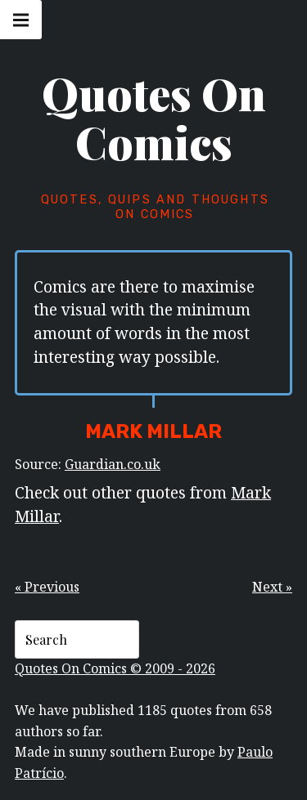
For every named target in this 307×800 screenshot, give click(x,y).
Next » (272, 587)
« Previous (47, 587)
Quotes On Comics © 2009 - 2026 (115, 668)
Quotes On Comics (154, 118)
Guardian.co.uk (112, 464)
